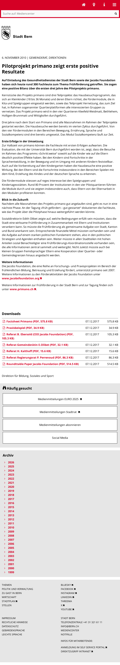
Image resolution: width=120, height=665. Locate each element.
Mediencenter (83, 4)
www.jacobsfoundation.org (20, 278)
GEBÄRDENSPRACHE (13, 630)
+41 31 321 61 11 (92, 622)
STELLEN (7, 605)
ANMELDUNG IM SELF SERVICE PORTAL (83, 647)
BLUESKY (66, 584)
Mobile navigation (114, 4)
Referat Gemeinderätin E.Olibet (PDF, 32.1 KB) (35, 345)
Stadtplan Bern (94, 4)
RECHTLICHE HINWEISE (15, 622)
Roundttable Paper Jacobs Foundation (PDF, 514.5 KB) (40, 364)
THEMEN (7, 584)
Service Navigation (104, 4)
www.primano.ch (21, 289)
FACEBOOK (67, 589)
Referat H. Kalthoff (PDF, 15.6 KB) (26, 351)
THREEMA (66, 601)
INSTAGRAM (67, 593)
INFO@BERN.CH (70, 626)
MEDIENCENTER (70, 630)
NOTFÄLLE (66, 634)
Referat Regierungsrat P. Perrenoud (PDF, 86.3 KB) (37, 357)
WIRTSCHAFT (9, 597)
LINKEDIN (66, 597)
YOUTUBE (66, 609)
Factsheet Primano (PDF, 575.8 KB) (27, 321)
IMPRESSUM (9, 618)
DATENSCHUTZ (10, 626)
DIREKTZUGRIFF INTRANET (76, 651)
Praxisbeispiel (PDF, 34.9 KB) (23, 328)
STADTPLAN (8, 601)
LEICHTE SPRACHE (12, 634)
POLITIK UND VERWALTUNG (17, 589)
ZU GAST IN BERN (12, 593)
